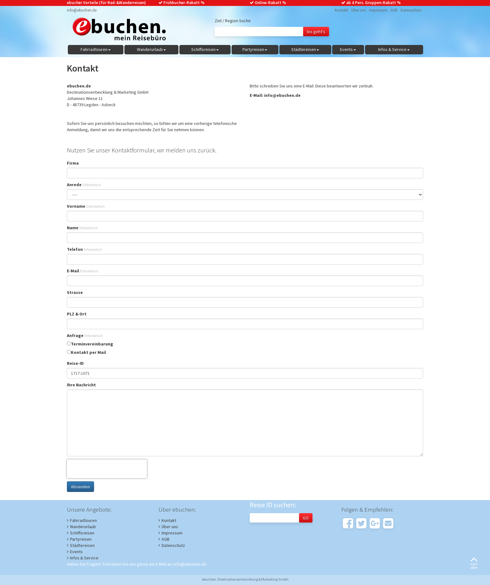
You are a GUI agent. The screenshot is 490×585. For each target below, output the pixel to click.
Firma (73, 163)
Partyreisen (81, 539)
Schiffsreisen (82, 533)
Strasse (75, 292)
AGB (394, 10)
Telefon (84, 249)
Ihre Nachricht (81, 385)
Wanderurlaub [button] (151, 49)
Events (76, 551)
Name (82, 228)
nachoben (474, 564)
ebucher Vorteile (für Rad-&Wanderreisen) (106, 2)
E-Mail (82, 271)
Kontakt (341, 10)
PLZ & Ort (77, 314)
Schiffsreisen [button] (205, 49)
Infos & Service (84, 558)
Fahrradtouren (83, 520)
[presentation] (107, 468)
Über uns (358, 10)
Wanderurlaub (83, 526)
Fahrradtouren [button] (96, 49)
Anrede (84, 184)
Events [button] (348, 49)
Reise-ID (75, 363)
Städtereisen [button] (305, 49)
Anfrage (85, 335)
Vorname (86, 206)
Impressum (378, 10)
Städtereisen (82, 545)
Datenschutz (411, 10)
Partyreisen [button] (254, 49)
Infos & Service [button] (394, 49)
